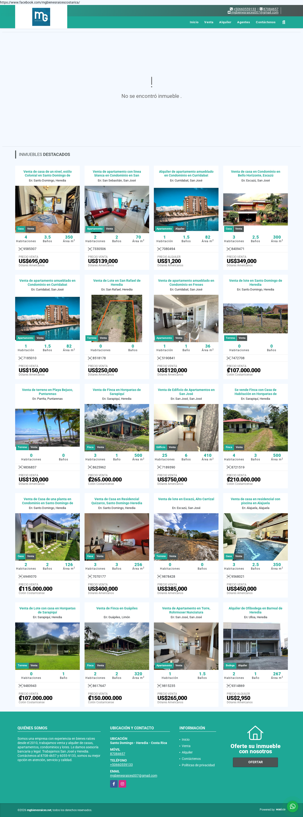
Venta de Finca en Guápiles (117, 608)
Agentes (243, 22)
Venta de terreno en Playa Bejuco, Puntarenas (47, 392)
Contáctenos (266, 22)
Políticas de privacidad (198, 765)
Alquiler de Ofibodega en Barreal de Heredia (255, 610)
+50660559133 (244, 9)
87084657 (270, 9)
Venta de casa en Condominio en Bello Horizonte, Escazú (255, 173)
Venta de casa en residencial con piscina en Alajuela (255, 501)
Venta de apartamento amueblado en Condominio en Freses (186, 282)
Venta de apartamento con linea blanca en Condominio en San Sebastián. (117, 176)
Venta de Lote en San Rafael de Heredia (117, 282)
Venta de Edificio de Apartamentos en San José (186, 392)
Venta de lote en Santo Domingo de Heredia (255, 282)
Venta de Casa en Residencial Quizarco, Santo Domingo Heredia (116, 501)
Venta (209, 22)
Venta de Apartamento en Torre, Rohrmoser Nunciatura (186, 610)
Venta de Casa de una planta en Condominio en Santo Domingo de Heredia (47, 503)
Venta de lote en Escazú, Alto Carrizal (186, 499)
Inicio (194, 22)
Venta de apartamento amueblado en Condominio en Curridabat (47, 282)
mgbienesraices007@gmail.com (133, 775)
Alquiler (225, 22)
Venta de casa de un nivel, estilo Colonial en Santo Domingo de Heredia (47, 176)
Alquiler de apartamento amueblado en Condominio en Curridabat (186, 173)
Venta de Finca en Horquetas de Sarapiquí (117, 392)
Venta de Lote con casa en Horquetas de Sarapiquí (47, 610)
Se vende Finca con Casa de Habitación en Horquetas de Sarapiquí (256, 394)
